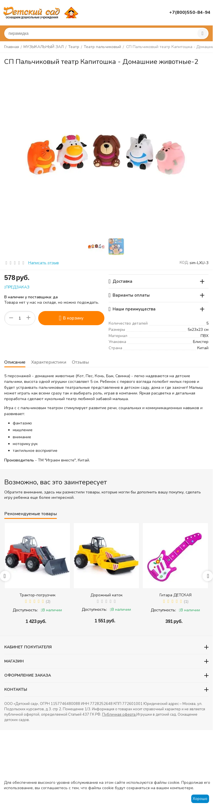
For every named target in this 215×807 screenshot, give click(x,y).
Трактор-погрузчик (37, 595)
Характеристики (48, 362)
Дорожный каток (106, 595)
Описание (14, 362)
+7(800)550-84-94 (189, 12)
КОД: (184, 262)
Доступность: (25, 610)
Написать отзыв (43, 263)
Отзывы (80, 362)
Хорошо (200, 798)
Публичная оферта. (119, 714)
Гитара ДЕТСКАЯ (176, 595)
